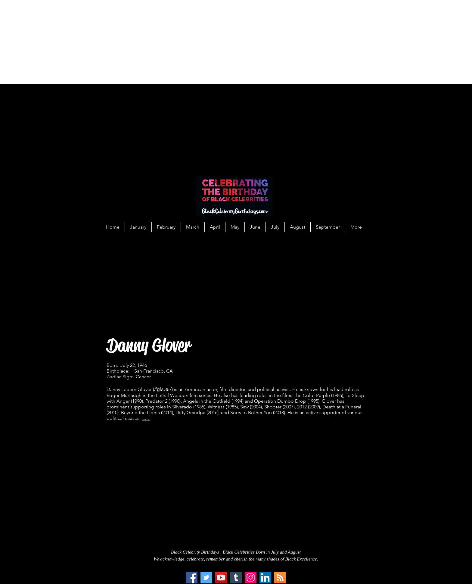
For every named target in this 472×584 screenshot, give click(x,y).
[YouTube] (221, 577)
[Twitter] (206, 577)
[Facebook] (191, 577)
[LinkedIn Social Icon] (265, 577)
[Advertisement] (180, 42)
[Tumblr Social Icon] (236, 577)
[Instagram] (250, 577)
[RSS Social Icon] (280, 577)
